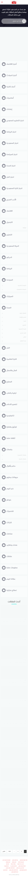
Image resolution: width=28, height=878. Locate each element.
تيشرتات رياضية (13, 864)
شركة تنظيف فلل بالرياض (23, 860)
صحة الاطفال (23, 341)
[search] (24, 22)
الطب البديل (23, 333)
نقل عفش (7, 864)
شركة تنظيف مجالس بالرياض (13, 870)
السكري (24, 325)
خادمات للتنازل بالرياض (14, 872)
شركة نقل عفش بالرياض (21, 866)
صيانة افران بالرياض (15, 860)
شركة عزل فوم (5, 870)
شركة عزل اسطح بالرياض (23, 870)
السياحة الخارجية (22, 285)
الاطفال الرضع (23, 313)
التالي (4, 851)
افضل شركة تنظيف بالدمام (6, 860)
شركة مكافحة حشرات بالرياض (10, 868)
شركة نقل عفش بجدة (13, 866)
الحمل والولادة (22, 317)
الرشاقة (24, 228)
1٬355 (9, 851)
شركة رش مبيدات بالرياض (20, 868)
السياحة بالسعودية (21, 289)
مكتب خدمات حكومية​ (20, 864)
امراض (24, 337)
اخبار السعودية (6, 866)
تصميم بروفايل (14, 862)
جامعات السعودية (22, 455)
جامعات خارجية (22, 459)
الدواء (24, 321)
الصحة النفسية (22, 329)
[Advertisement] (14, 44)
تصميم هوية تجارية (21, 862)
